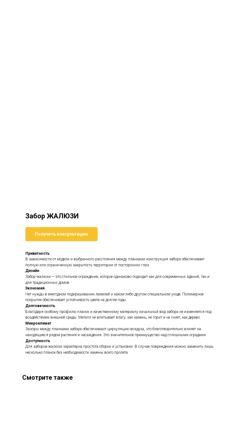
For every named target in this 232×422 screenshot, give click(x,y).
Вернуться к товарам (29, 9)
